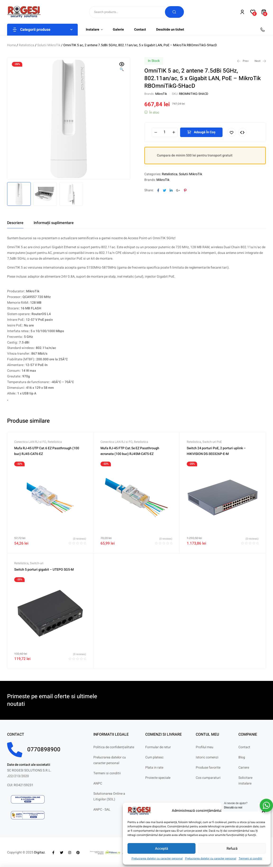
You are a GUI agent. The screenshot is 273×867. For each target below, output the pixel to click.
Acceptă (161, 848)
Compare (242, 132)
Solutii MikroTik (48, 45)
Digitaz (39, 852)
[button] (121, 67)
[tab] (15, 223)
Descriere (15, 223)
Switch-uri (36, 563)
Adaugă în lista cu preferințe (231, 132)
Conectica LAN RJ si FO (30, 442)
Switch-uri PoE (212, 442)
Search (174, 12)
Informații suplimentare (54, 223)
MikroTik (161, 94)
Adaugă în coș (204, 132)
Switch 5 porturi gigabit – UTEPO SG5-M (44, 569)
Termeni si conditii (250, 858)
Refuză (232, 848)
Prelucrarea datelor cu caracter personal (157, 858)
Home (11, 45)
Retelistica (26, 45)
